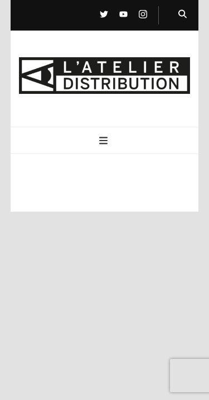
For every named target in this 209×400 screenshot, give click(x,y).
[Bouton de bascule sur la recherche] (182, 14)
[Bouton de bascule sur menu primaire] (104, 141)
